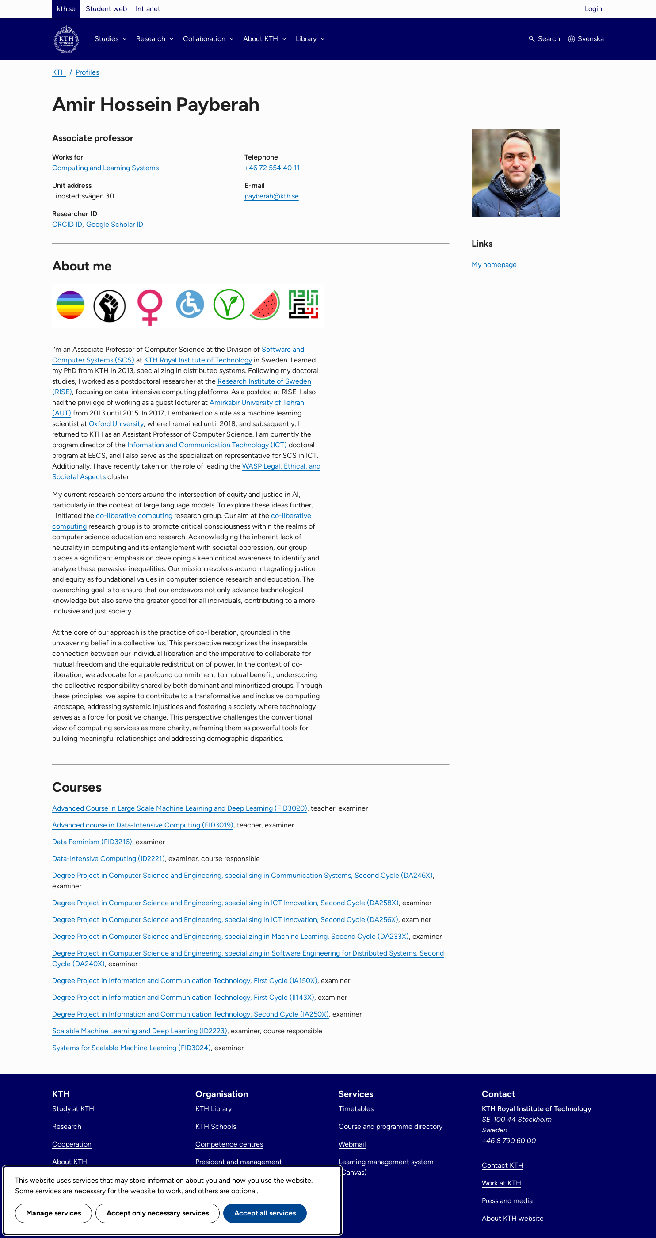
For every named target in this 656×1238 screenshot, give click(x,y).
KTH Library (213, 1109)
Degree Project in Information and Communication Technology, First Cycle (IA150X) (184, 980)
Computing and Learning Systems (105, 168)
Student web (106, 8)
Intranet (148, 8)
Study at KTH (73, 1109)
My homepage (494, 264)
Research (66, 1126)
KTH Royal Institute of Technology (198, 360)
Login (593, 8)
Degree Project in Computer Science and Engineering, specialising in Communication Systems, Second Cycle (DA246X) (242, 875)
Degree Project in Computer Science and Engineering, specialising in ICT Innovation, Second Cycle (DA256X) (225, 919)
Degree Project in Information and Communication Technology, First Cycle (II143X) (183, 997)
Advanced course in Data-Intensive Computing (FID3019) (142, 825)
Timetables (356, 1109)
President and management (238, 1162)
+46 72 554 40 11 (272, 168)
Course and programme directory (390, 1126)
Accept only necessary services (158, 1213)
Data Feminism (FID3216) (92, 842)
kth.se (66, 8)
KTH (59, 72)
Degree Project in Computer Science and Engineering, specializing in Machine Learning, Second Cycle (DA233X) (230, 936)
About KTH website (513, 1218)
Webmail (352, 1144)
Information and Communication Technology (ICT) (207, 445)
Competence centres (229, 1144)
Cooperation (72, 1144)
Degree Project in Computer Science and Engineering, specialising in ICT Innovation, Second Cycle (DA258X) (225, 903)
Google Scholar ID (114, 224)
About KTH (69, 1162)
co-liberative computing (134, 515)
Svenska (591, 38)
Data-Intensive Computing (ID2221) (108, 858)
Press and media (507, 1200)
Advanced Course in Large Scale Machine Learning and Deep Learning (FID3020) (179, 808)
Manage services (53, 1213)
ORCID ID (67, 224)
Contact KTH (502, 1165)
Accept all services (265, 1213)
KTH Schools (215, 1126)
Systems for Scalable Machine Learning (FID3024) (131, 1048)
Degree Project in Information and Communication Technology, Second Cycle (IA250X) (190, 1014)
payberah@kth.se (271, 196)
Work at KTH (501, 1183)
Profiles (87, 72)
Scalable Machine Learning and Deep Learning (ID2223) (139, 1031)
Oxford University (116, 423)
